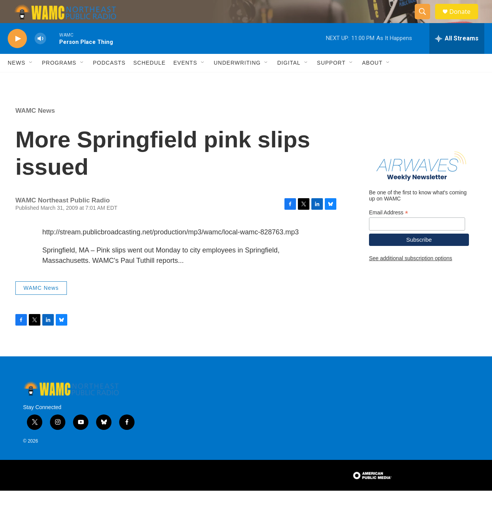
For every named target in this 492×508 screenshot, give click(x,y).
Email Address (388, 230)
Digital (288, 80)
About (372, 80)
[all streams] (456, 55)
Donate (465, 20)
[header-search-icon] (426, 20)
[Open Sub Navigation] (31, 80)
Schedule (149, 80)
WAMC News (35, 128)
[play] (17, 56)
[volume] (40, 56)
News (16, 80)
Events (185, 80)
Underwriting (237, 80)
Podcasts (109, 80)
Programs (59, 80)
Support (331, 80)
